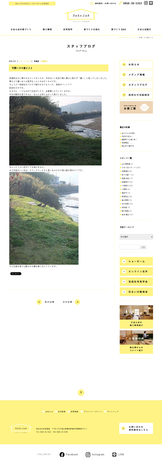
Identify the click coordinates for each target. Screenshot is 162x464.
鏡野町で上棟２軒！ (129, 139)
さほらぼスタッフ (129, 167)
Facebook (72, 454)
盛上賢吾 (125, 200)
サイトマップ (113, 411)
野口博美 (125, 211)
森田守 (124, 193)
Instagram (98, 454)
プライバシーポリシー (93, 411)
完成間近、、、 (128, 142)
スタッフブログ (25, 61)
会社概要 (62, 411)
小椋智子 (125, 185)
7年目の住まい (127, 136)
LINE (121, 454)
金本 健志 (125, 214)
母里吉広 (125, 196)
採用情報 (74, 411)
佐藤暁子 (44, 61)
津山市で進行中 (128, 146)
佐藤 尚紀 (125, 178)
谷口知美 (125, 203)
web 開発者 (126, 164)
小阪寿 (124, 189)
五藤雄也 (125, 171)
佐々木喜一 (126, 174)
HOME (120, 37)
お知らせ (49, 411)
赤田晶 (124, 207)
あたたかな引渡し (129, 133)
